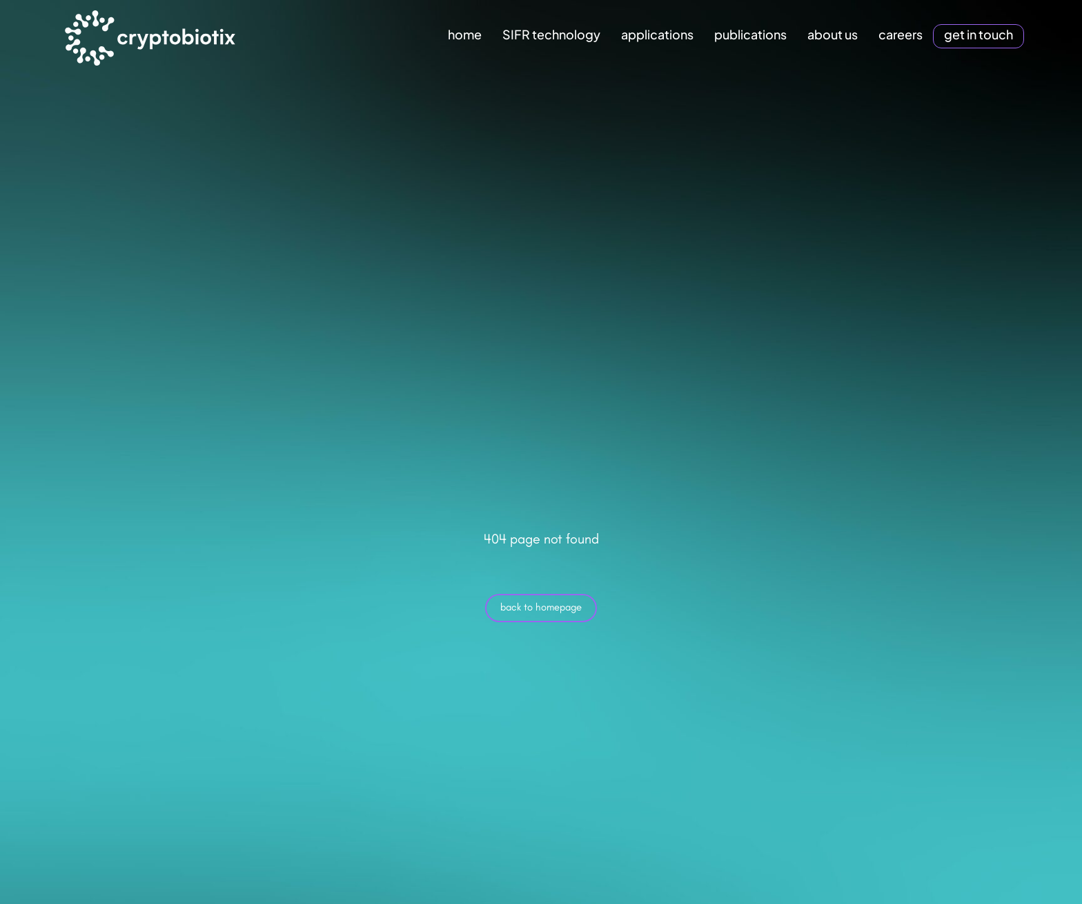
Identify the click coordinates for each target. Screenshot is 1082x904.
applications (657, 34)
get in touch (978, 34)
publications (750, 34)
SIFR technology (551, 34)
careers (900, 34)
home (465, 34)
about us (832, 34)
